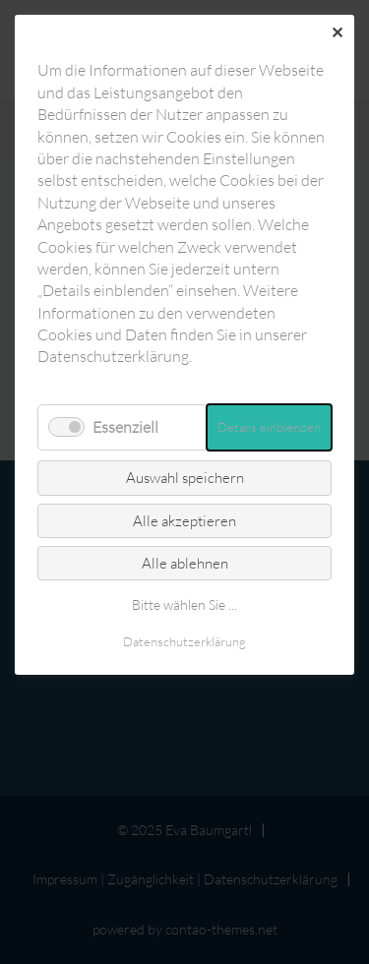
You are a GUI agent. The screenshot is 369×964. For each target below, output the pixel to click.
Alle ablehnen (185, 563)
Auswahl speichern (185, 477)
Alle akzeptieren (184, 521)
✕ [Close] (337, 32)
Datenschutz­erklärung (184, 641)
